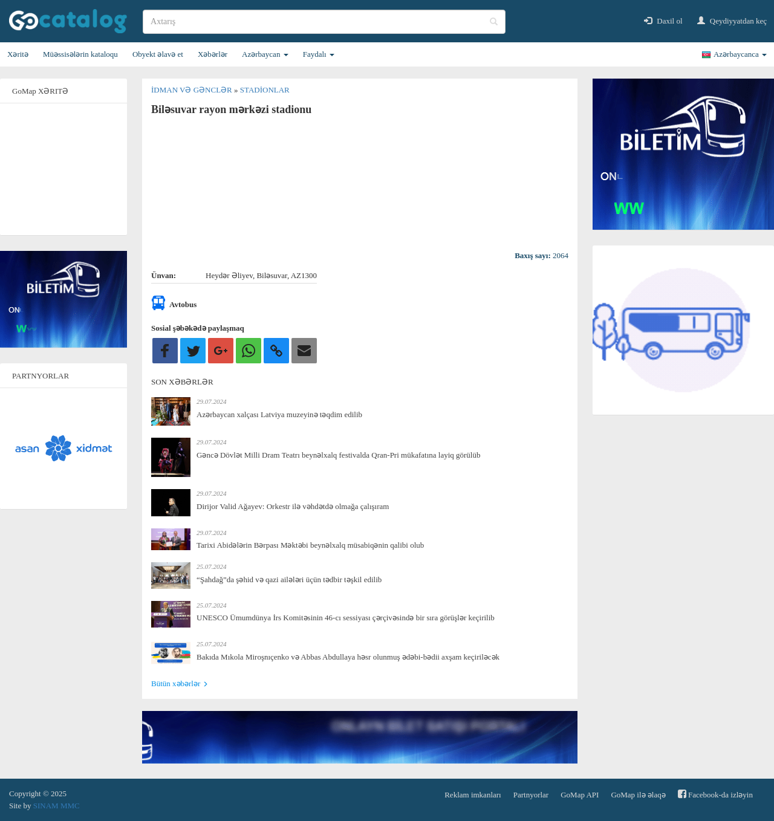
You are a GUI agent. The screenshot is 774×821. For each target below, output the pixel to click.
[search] (324, 22)
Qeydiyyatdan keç (732, 20)
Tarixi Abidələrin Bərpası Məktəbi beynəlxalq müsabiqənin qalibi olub (310, 545)
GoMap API (580, 794)
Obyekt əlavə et (157, 54)
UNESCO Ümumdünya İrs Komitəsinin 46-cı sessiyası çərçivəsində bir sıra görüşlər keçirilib (346, 617)
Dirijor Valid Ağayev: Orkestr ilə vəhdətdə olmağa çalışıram (293, 506)
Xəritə (17, 54)
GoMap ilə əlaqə (638, 794)
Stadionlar (265, 89)
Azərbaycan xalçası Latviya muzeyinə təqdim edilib (279, 414)
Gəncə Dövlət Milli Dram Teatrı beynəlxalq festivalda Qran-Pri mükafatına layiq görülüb (338, 454)
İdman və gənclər (192, 89)
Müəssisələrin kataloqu (80, 54)
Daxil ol (663, 20)
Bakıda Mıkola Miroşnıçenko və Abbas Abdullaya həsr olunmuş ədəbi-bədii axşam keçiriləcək (348, 656)
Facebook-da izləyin (715, 794)
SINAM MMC (56, 805)
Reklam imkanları (472, 794)
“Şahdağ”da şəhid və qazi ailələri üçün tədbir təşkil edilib (289, 579)
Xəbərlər (212, 54)
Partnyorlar (530, 794)
